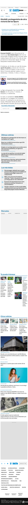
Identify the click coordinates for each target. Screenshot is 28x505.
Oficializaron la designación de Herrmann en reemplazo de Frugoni (13, 138)
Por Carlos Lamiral (4, 359)
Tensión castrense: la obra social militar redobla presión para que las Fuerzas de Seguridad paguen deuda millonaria (15, 188)
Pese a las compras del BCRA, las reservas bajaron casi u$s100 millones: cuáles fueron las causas (14, 393)
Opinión (18, 472)
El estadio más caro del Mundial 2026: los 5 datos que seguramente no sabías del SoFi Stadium (13, 30)
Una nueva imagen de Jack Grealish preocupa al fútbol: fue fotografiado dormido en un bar (17, 79)
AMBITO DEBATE (20, 494)
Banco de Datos (19, 470)
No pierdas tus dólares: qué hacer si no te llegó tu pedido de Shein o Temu (14, 386)
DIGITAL (7, 494)
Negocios (11, 472)
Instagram (7, 463)
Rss (20, 481)
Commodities (17, 213)
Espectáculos (5, 481)
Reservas (16, 7)
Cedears (25, 213)
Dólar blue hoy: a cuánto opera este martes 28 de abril (4, 329)
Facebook (4, 463)
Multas (24, 487)
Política (10, 470)
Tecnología (14, 481)
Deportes (8, 16)
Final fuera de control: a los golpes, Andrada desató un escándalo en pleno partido (25, 285)
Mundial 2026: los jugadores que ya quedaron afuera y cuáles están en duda (10, 290)
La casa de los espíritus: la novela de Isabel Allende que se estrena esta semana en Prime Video (13, 154)
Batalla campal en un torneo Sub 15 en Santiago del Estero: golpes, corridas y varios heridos (25, 300)
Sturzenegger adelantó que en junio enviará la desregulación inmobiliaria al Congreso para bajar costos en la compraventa (15, 172)
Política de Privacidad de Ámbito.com (11, 485)
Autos (16, 478)
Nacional (11, 474)
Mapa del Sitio (5, 483)
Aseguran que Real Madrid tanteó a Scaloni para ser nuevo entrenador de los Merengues (17, 83)
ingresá (25, 10)
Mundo (18, 474)
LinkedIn (10, 463)
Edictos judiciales (15, 487)
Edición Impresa (13, 476)
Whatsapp (17, 463)
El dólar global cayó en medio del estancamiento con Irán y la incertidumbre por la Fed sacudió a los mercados (13, 416)
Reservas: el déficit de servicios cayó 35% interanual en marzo (13, 143)
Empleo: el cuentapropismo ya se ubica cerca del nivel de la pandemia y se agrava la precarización (14, 148)
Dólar (6, 13)
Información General (7, 478)
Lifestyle (3, 474)
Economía (13, 13)
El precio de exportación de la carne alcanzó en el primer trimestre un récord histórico (14, 183)
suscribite (21, 10)
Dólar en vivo (10, 7)
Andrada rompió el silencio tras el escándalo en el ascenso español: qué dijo (3, 290)
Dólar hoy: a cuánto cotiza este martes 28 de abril (13, 328)
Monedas (3, 213)
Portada (3, 468)
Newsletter (25, 13)
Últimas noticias (12, 468)
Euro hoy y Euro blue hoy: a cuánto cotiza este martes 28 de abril (23, 329)
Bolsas (9, 213)
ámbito (2, 16)
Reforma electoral (24, 7)
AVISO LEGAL (4, 487)
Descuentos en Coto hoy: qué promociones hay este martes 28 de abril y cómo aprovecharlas (13, 161)
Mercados (4, 472)
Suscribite (21, 108)
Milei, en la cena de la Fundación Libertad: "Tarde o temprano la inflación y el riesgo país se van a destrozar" (15, 178)
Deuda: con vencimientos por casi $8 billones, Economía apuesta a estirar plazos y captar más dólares (14, 355)
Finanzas (21, 13)
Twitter (1, 463)
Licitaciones (4, 489)
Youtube (14, 463)
